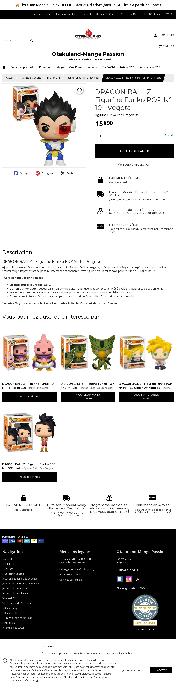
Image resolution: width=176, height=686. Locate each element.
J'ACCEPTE (161, 670)
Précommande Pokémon (16, 603)
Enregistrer (45, 173)
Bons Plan (8, 622)
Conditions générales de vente (19, 578)
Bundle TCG (9, 613)
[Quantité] (102, 135)
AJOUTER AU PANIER (134, 151)
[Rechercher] (31, 40)
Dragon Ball (53, 77)
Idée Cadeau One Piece (15, 588)
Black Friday (9, 608)
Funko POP (9, 598)
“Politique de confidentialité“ (79, 677)
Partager (22, 173)
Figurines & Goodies (30, 77)
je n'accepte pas (131, 670)
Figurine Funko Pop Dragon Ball (117, 115)
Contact (113, 14)
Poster (67, 173)
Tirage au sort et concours (17, 618)
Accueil (10, 77)
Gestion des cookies (70, 574)
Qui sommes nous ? (13, 573)
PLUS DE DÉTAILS (30, 396)
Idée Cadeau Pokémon (15, 593)
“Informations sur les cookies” (31, 677)
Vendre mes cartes (13, 627)
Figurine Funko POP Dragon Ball (82, 77)
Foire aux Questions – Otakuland (20, 583)
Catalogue (8, 564)
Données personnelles (71, 579)
